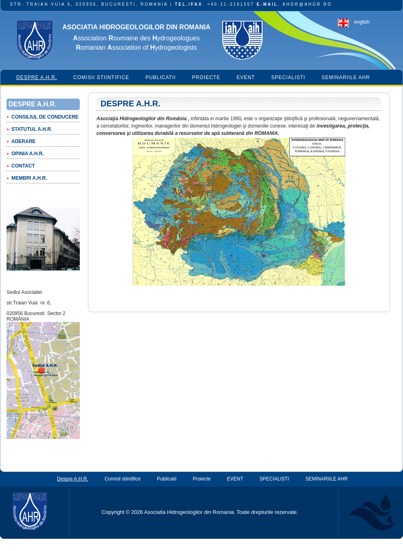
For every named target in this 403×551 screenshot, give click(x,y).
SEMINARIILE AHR (346, 77)
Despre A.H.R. (36, 77)
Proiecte (206, 77)
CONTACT (23, 166)
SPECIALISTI (288, 77)
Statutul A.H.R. (31, 129)
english (362, 22)
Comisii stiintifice (101, 77)
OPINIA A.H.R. (27, 153)
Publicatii (160, 77)
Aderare (23, 141)
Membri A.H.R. (29, 178)
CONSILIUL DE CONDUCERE (45, 117)
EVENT (246, 77)
